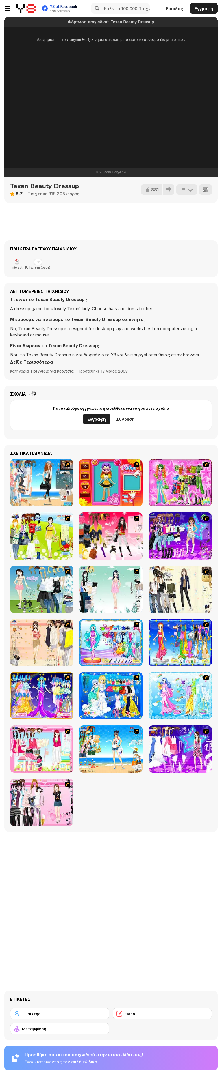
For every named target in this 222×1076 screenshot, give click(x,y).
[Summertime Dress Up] (111, 749)
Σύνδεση (125, 419)
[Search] (96, 8)
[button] (31, 362)
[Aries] (41, 695)
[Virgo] (180, 642)
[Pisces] (111, 642)
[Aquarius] (180, 695)
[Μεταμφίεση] (59, 1028)
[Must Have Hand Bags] (41, 536)
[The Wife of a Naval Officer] (41, 482)
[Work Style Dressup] (180, 589)
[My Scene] (180, 749)
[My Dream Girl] (41, 589)
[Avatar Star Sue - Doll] (111, 482)
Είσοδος (174, 8)
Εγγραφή (204, 8)
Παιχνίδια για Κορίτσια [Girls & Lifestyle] (52, 371)
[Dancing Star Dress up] (180, 536)
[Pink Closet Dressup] (41, 749)
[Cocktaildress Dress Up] (41, 642)
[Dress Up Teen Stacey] (111, 536)
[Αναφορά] (186, 189)
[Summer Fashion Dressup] (41, 802)
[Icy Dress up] (111, 589)
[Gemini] (111, 695)
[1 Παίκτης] (59, 1013)
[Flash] (162, 1013)
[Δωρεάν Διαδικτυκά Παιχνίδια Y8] (26, 8)
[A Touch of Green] (180, 482)
